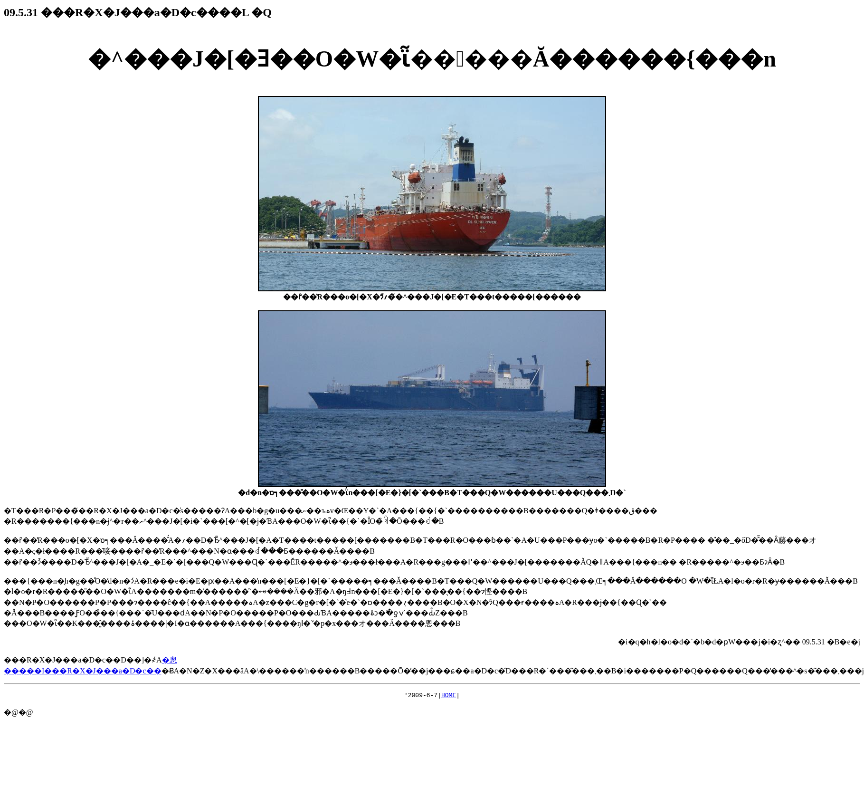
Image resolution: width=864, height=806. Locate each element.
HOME (448, 696)
